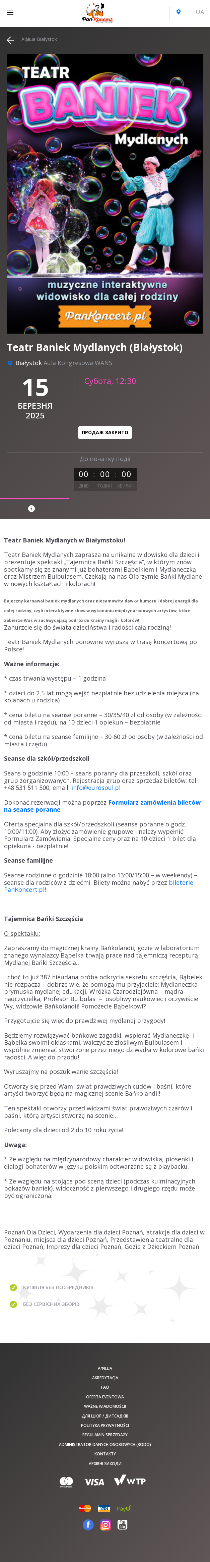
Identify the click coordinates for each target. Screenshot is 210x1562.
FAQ (105, 1387)
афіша (105, 1368)
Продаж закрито (105, 432)
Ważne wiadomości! (105, 1406)
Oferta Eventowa (105, 1397)
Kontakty (105, 1454)
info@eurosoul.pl (96, 788)
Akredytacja (105, 1378)
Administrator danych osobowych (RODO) (105, 1444)
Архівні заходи (105, 1463)
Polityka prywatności (105, 1425)
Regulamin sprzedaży (105, 1435)
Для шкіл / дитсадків (105, 1416)
